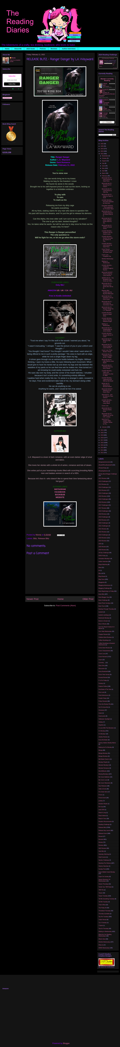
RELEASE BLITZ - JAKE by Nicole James (107, 227)
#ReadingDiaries (103, 471)
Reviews (54, 49)
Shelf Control (102, 857)
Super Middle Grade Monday (107, 872)
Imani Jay (102, 96)
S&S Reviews (102, 848)
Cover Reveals (103, 656)
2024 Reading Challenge (108, 58)
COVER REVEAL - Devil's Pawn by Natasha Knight (107, 320)
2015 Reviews (103, 496)
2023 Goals (30, 49)
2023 (102, 151)
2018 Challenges (103, 511)
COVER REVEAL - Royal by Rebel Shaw (107, 314)
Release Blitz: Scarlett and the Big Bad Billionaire (107, 292)
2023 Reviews (103, 537)
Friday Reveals (103, 701)
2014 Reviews (103, 490)
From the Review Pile (105, 704)
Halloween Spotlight (104, 719)
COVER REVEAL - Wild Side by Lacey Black (107, 401)
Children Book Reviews (105, 637)
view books (115, 67)
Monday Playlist (103, 762)
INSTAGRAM (60, 489)
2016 (102, 442)
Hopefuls (101, 725)
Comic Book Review (104, 647)
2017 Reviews (103, 508)
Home (7, 49)
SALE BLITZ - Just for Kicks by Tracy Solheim (107, 396)
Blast (100, 567)
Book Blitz (101, 594)
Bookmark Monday (104, 618)
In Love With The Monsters (106, 728)
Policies (43, 49)
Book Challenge (103, 600)
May (103, 168)
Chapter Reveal (103, 634)
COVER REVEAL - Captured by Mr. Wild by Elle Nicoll (107, 379)
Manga (100, 750)
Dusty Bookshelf (103, 671)
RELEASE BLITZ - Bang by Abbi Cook (107, 340)
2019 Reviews (103, 520)
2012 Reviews (103, 478)
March (104, 173)
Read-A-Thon (102, 818)
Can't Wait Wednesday (105, 631)
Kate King (105, 117)
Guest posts (102, 716)
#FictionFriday (103, 468)
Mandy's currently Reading (107, 79)
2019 (102, 435)
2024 (102, 148)
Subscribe (12, 84)
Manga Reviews (103, 756)
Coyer (100, 659)
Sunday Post (102, 869)
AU (71, 290)
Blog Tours (102, 579)
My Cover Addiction (104, 777)
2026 (102, 143)
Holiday (101, 722)
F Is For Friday (103, 680)
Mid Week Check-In (104, 759)
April (103, 170)
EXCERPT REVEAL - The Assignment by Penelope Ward (107, 207)
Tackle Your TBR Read (105, 887)
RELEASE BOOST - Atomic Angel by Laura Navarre (107, 274)
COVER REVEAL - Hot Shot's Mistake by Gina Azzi (108, 201)
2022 (102, 153)
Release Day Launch (104, 830)
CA (66, 290)
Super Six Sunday (104, 876)
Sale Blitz (101, 851)
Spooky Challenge (104, 860)
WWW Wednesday (104, 948)
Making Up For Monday (105, 747)
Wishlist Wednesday (107, 258)
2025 (102, 146)
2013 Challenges (103, 481)
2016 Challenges (103, 499)
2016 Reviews (103, 502)
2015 (102, 445)
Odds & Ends (102, 789)
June (103, 166)
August (104, 160)
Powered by (12, 88)
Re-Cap (101, 806)
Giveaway (101, 710)
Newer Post (32, 599)
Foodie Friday (102, 698)
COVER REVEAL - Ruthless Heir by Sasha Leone (107, 232)
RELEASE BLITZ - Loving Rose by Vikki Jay (107, 190)
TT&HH (101, 925)
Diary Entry (102, 665)
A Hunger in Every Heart (105, 114)
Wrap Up (101, 945)
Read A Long (102, 812)
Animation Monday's (104, 558)
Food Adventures (103, 695)
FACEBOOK (60, 492)
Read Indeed (102, 815)
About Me (18, 49)
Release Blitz (43, 538)
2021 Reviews (103, 529)
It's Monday (102, 731)
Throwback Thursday (104, 910)
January (104, 427)
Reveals (101, 839)
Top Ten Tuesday (103, 916)
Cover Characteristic (104, 650)
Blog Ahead (102, 576)
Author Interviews (69, 49)
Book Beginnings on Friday (106, 591)
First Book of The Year (105, 689)
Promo (100, 794)
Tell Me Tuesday (103, 901)
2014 (102, 447)
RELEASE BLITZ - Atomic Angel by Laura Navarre (107, 346)
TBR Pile (101, 890)
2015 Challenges (103, 493)
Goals (100, 713)
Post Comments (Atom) (66, 605)
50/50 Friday (102, 555)
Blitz (35, 538)
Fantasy (101, 683)
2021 (102, 430)
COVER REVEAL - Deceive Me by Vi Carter (107, 335)
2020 (102, 432)
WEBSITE (60, 497)
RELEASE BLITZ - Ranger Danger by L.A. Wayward (107, 309)
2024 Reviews (103, 540)
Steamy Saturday (103, 866)
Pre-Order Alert (103, 791)
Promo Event (102, 797)
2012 (102, 452)
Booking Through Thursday (106, 609)
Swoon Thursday (103, 884)
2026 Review (102, 549)
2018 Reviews (103, 514)
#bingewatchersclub (104, 462)
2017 (102, 440)
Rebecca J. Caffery (107, 109)
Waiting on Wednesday (105, 931)
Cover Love (105, 405)
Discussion (102, 668)
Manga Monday (103, 753)
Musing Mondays (103, 774)
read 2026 (101, 809)
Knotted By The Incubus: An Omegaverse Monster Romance (107, 92)
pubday (101, 800)
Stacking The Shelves (105, 863)
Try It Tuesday (103, 922)
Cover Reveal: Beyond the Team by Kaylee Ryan (107, 251)
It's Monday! (102, 734)
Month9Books (102, 771)
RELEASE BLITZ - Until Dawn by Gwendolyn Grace (107, 303)
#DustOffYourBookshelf (105, 465)
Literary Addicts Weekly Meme (107, 742)
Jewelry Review (103, 737)
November (105, 156)
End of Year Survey (104, 674)
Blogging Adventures (104, 585)
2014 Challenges (103, 487)
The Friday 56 (102, 907)
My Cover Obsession (104, 783)
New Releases (103, 786)
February (105, 175)
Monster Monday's (104, 765)
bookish (101, 612)
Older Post (88, 599)
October (104, 158)
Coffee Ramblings (104, 640)
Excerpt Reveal (103, 677)
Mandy (14, 58)
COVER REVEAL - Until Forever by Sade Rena (107, 245)
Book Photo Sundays (104, 603)
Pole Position (105, 107)
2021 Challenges (103, 526)
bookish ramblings (104, 615)
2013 (102, 450)
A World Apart (105, 84)
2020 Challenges (103, 523)
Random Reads (103, 803)
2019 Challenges (103, 517)
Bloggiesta (102, 582)
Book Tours (102, 606)
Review (101, 842)
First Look (101, 692)
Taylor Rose (106, 103)
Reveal (101, 836)
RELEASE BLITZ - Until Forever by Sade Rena (107, 179)
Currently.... (102, 662)
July (103, 163)
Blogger (66, 1043)
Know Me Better (103, 740)
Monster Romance (104, 768)
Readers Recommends (105, 821)
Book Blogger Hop (104, 597)
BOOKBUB (60, 495)
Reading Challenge (104, 824)
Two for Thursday (103, 928)
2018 (102, 437)
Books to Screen (103, 621)
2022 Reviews (103, 531)
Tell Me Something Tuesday (106, 899)
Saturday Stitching (104, 854)
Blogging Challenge (104, 588)
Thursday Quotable (104, 913)
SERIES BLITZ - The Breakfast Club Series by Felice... (108, 279)
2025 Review (102, 546)
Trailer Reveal (102, 919)
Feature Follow (103, 686)
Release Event (103, 833)
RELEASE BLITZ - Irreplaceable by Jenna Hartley (107, 329)
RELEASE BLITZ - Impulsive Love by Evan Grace (107, 297)
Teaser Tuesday (103, 896)
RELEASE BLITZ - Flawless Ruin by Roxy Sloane (107, 367)
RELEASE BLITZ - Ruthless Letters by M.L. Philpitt (107, 356)
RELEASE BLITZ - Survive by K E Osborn (107, 185)
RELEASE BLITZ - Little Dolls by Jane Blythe (108, 361)
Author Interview (103, 561)
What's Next (102, 939)
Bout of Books (103, 624)
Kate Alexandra (106, 86)
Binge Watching (103, 564)
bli (99, 570)
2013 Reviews (103, 484)
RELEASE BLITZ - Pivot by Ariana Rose (107, 410)
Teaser (100, 893)
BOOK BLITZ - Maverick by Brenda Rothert (107, 385)
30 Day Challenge (104, 552)
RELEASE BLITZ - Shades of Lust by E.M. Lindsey (107, 415)
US (58, 290)
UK (62, 290)
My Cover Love (103, 780)
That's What (102, 904)
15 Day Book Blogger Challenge (108, 474)
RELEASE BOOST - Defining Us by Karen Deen (107, 390)
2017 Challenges (103, 505)
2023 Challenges (103, 535)
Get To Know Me (103, 707)
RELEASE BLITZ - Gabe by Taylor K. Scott (107, 196)
